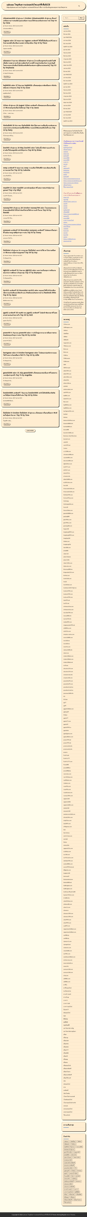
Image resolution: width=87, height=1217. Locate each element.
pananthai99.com (68, 681)
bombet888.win (67, 426)
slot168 (65, 199)
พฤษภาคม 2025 (67, 65)
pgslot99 (66, 216)
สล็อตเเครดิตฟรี (67, 1074)
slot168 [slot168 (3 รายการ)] (78, 1176)
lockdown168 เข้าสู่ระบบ (69, 588)
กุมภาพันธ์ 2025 (67, 74)
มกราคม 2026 (67, 40)
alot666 (65, 386)
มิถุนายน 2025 (67, 62)
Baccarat (65, 401)
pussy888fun (66, 767)
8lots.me (65, 349)
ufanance (65, 910)
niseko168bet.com (68, 656)
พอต (64, 1016)
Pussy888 (66, 764)
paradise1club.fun (68, 687)
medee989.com (67, 622)
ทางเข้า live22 (67, 994)
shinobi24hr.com (68, 817)
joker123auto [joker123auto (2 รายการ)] (67, 1157)
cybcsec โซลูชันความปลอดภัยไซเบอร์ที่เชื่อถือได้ (28, 4)
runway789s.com (68, 795)
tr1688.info (66, 898)
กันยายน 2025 (67, 52)
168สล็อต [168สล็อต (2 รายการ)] (72, 1141)
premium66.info (67, 746)
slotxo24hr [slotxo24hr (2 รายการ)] (67, 1178)
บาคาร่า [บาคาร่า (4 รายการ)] (76, 1189)
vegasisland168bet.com (69, 929)
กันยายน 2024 (67, 90)
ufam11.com (66, 907)
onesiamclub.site (67, 674)
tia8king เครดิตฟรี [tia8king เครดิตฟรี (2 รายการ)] (69, 1181)
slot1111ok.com (67, 836)
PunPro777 (66, 758)
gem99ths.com (67, 519)
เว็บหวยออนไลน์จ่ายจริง (69, 1102)
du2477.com (66, 467)
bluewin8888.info (68, 423)
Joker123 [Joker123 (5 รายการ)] (73, 1154)
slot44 (65, 208)
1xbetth (65, 228)
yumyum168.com (68, 969)
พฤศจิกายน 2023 (67, 121)
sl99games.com (67, 826)
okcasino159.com (68, 668)
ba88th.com (66, 395)
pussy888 (66, 158)
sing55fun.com (67, 820)
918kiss (65, 145)
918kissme (66, 361)
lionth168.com (67, 578)
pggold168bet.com (68, 709)
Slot (64, 829)
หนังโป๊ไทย (66, 226)
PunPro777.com (67, 761)
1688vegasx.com (67, 327)
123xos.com (66, 324)
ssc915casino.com (68, 857)
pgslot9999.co (67, 727)
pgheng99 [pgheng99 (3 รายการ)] (66, 1170)
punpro (65, 752)
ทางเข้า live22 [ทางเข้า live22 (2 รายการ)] (68, 1189)
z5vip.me (65, 975)
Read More (6, 32)
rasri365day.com (67, 777)
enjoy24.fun (66, 473)
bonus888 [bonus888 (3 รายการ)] (79, 1146)
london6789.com (68, 591)
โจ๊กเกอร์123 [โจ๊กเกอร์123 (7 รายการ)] (67, 1202)
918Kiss (65, 355)
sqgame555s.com (68, 848)
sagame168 (66, 798)
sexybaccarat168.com (69, 814)
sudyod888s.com (68, 864)
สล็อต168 (66, 1040)
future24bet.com (68, 510)
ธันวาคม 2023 (67, 118)
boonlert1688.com (68, 432)
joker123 (66, 153)
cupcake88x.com (67, 457)
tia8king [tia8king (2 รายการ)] (74, 1178)
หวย (64, 1087)
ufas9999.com (67, 919)
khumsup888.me (67, 569)
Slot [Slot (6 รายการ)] (72, 1176)
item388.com (67, 547)
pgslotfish (66, 730)
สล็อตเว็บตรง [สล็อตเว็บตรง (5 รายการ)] (77, 1200)
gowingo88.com (67, 526)
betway (65, 417)
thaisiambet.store (68, 879)
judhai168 (66, 210)
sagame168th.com (68, 805)
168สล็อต (66, 333)
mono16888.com (68, 637)
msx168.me (66, 640)
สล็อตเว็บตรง (67, 149)
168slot (65, 330)
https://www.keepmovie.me (71, 178)
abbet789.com (67, 370)
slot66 (65, 205)
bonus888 (66, 429)
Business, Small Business (70, 436)
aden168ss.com (67, 377)
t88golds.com (67, 870)
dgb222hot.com (67, 463)
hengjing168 (66, 538)
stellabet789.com (68, 860)
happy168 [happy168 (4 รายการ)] (77, 1152)
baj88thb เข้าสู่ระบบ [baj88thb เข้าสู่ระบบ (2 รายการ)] (69, 1146)
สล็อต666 (66, 1047)
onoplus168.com (67, 677)
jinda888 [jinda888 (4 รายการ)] (66, 1154)
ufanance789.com (68, 913)
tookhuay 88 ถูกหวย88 (69, 891)
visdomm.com (67, 947)
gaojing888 (66, 516)
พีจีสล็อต (65, 1019)
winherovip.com (67, 960)
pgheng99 (66, 168)
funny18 (66, 230)
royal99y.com (67, 786)
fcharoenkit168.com (68, 488)
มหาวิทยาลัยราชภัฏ (68, 1028)
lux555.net (66, 603)
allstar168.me (67, 383)
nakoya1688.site (67, 650)
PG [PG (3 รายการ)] (75, 1168)
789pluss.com (67, 346)
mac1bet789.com (68, 612)
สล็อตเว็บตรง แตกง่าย (69, 201)
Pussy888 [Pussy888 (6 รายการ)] (66, 1176)
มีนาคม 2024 (66, 108)
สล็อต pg (65, 1037)
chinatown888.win (68, 454)
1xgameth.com (67, 343)
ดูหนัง (65, 174)
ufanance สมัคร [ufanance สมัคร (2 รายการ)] (68, 1184)
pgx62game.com (67, 733)
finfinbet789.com (68, 495)
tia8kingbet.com (67, 885)
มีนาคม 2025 (66, 71)
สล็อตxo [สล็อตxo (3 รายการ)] (73, 1197)
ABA (64, 364)
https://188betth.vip (69, 239)
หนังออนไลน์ (66, 1084)
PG (64, 696)
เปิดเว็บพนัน (66, 1093)
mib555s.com (67, 631)
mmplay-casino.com (68, 634)
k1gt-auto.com (67, 566)
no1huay (65, 665)
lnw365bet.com (67, 584)
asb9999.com (67, 392)
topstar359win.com (68, 895)
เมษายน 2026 (67, 31)
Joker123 (66, 553)
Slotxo (65, 842)
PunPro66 (66, 755)
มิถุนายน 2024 (67, 99)
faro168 (65, 485)
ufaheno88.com (67, 904)
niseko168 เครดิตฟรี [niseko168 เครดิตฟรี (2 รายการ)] (69, 1162)
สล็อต (64, 1034)
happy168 (66, 529)
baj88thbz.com (67, 405)
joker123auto (67, 556)
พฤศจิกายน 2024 (67, 84)
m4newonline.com (68, 606)
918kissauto (66, 358)
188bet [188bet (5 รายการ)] (79, 1141)
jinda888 (65, 550)
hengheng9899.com (68, 532)
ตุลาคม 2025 (66, 49)
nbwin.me (66, 653)
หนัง (64, 1081)
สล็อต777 (66, 1050)
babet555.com (67, 398)
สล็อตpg (65, 1059)
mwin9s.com (66, 646)
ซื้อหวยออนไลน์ (68, 187)
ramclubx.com (67, 774)
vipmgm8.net (67, 944)
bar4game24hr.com (68, 411)
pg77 (65, 166)
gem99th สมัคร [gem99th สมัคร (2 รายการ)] (68, 1152)
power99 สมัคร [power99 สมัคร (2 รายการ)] (74, 1173)
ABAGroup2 (66, 367)
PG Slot (65, 699)
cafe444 (65, 442)
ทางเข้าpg (66, 997)
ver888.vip (66, 935)
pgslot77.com (67, 721)
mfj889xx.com (67, 628)
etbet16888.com (67, 479)
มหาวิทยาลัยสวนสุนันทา (69, 1031)
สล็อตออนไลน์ (67, 1065)
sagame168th (67, 802)
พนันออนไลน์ (66, 1012)
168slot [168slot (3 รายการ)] (66, 1141)
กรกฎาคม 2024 (67, 96)
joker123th (66, 560)
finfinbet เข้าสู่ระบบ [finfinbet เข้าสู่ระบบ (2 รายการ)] (69, 1149)
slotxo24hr (66, 845)
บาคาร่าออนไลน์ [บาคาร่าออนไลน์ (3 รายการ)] (68, 1192)
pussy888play (67, 770)
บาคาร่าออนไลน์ (68, 220)
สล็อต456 (66, 1043)
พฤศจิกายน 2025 (67, 46)
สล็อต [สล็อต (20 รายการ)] (65, 1194)
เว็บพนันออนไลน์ (67, 1099)
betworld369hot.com (69, 420)
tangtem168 (66, 873)
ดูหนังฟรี (66, 156)
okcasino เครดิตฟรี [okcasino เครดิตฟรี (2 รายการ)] (69, 1165)
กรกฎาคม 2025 (67, 59)
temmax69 (66, 876)
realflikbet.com (67, 780)
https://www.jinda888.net (71, 214)
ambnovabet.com (68, 389)
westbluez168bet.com (69, 957)
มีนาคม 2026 (66, 34)
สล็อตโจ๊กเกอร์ (67, 1078)
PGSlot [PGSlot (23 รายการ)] (73, 1170)
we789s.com (66, 953)
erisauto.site (66, 476)
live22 (65, 581)
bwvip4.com (66, 439)
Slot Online (66, 833)
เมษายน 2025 (67, 68)
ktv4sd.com (66, 575)
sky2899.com (67, 823)
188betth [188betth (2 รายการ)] (66, 1144)
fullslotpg (66, 170)
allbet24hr (66, 380)
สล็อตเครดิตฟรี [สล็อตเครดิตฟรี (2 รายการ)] (68, 1200)
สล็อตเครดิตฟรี (67, 1068)
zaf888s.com (66, 978)
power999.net (67, 740)
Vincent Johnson (8, 26)
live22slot (66, 172)
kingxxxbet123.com (68, 572)
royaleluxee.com (67, 792)
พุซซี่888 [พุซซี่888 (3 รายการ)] (77, 1192)
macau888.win (67, 615)
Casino (65, 448)
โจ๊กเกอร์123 (66, 1115)
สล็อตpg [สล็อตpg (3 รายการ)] (66, 1197)
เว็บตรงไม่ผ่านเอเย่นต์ (69, 1096)
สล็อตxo (65, 1062)
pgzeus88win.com (68, 736)
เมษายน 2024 (67, 105)
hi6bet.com (66, 541)
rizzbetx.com (66, 783)
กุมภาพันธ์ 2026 (67, 37)
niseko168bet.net (68, 662)
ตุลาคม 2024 (66, 87)
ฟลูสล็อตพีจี (66, 1025)
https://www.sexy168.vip (70, 183)
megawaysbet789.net (69, 625)
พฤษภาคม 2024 (67, 102)
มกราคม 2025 (67, 77)
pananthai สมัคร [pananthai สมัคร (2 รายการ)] (68, 1168)
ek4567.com (66, 470)
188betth (65, 339)
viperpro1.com (67, 941)
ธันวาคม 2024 (67, 80)
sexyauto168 (66, 811)
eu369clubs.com (67, 482)
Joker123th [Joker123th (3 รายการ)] (77, 1157)
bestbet (65, 414)
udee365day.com (68, 901)
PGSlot (65, 715)
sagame (65, 151)
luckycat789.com (68, 597)
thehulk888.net (67, 882)
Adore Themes (70, 1214)
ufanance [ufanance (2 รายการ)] (78, 1181)
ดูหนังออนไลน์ (67, 147)
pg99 (64, 705)
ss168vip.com (67, 851)
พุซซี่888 (65, 1022)
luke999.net (66, 600)
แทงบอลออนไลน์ (67, 1109)
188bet (65, 336)
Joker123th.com (67, 563)
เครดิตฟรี (65, 1090)
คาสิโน (65, 984)
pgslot (65, 237)
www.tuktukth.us (68, 963)
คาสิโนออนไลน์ (67, 988)
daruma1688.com (68, 460)
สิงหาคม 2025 (67, 56)
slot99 (65, 203)
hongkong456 (67, 544)
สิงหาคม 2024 (67, 93)
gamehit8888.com (68, 513)
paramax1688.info (68, 693)
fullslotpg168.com (68, 504)
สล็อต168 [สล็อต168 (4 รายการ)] (71, 1194)
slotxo (65, 222)
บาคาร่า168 (66, 1003)
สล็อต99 (65, 1056)
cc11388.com (67, 451)
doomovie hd (67, 241)
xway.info (66, 966)
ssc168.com (66, 854)
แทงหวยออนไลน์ (67, 1112)
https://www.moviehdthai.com (72, 180)
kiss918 (65, 235)
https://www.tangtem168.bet (72, 224)
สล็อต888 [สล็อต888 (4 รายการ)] (78, 1194)
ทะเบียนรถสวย (67, 991)
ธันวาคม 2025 (67, 43)
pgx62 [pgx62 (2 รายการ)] (65, 1173)
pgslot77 (65, 718)
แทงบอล (65, 1105)
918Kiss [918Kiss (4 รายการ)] (73, 1144)
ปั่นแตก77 (66, 1009)
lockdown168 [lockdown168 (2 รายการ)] (68, 1160)
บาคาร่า (65, 162)
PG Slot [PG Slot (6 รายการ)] (79, 1170)
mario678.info (67, 619)
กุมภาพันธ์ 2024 (67, 111)
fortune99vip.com (68, 498)
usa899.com (66, 926)
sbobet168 (66, 808)
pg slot (65, 164)
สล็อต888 (66, 212)
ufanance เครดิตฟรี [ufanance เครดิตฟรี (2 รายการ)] (69, 1186)
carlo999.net (66, 445)
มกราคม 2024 (67, 115)
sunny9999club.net (68, 867)
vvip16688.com (67, 950)
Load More (30, 430)
